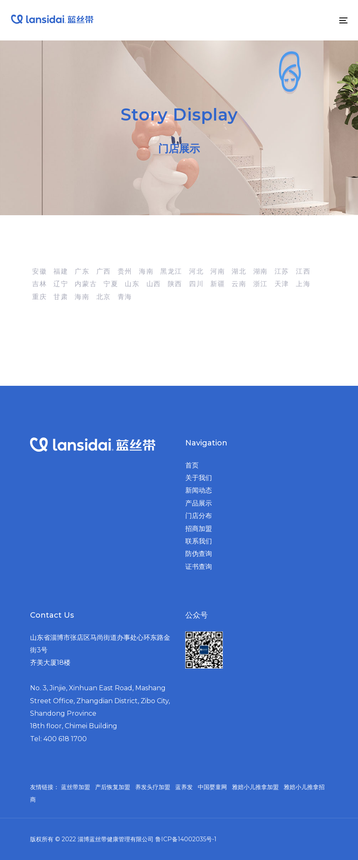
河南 (217, 271)
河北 (196, 271)
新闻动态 (198, 490)
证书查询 (198, 567)
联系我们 (198, 541)
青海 (125, 297)
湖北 (239, 271)
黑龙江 (171, 271)
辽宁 (60, 284)
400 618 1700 (65, 739)
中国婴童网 (212, 787)
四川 (196, 284)
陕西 (175, 284)
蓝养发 (184, 787)
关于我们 (198, 478)
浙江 (260, 284)
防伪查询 (198, 554)
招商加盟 (198, 529)
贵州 (125, 271)
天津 (282, 284)
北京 (103, 297)
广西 (103, 271)
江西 (303, 271)
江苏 (282, 271)
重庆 (39, 297)
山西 (153, 284)
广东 (82, 271)
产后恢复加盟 (112, 787)
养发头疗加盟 (152, 787)
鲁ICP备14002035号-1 (186, 839)
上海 (303, 284)
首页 (192, 465)
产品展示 (198, 503)
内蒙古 (86, 284)
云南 (239, 284)
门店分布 (198, 516)
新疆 (217, 284)
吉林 (39, 284)
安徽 (39, 271)
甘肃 (60, 297)
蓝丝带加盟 (75, 787)
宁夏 (110, 284)
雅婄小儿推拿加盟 (255, 787)
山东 (132, 284)
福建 (60, 271)
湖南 (260, 271)
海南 (146, 271)
